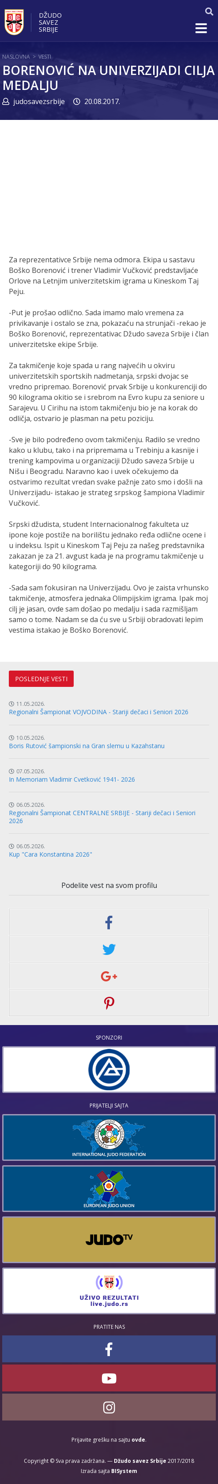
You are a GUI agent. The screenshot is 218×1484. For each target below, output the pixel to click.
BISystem (124, 1471)
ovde (138, 1439)
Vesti (44, 56)
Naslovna (16, 56)
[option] (109, 1069)
